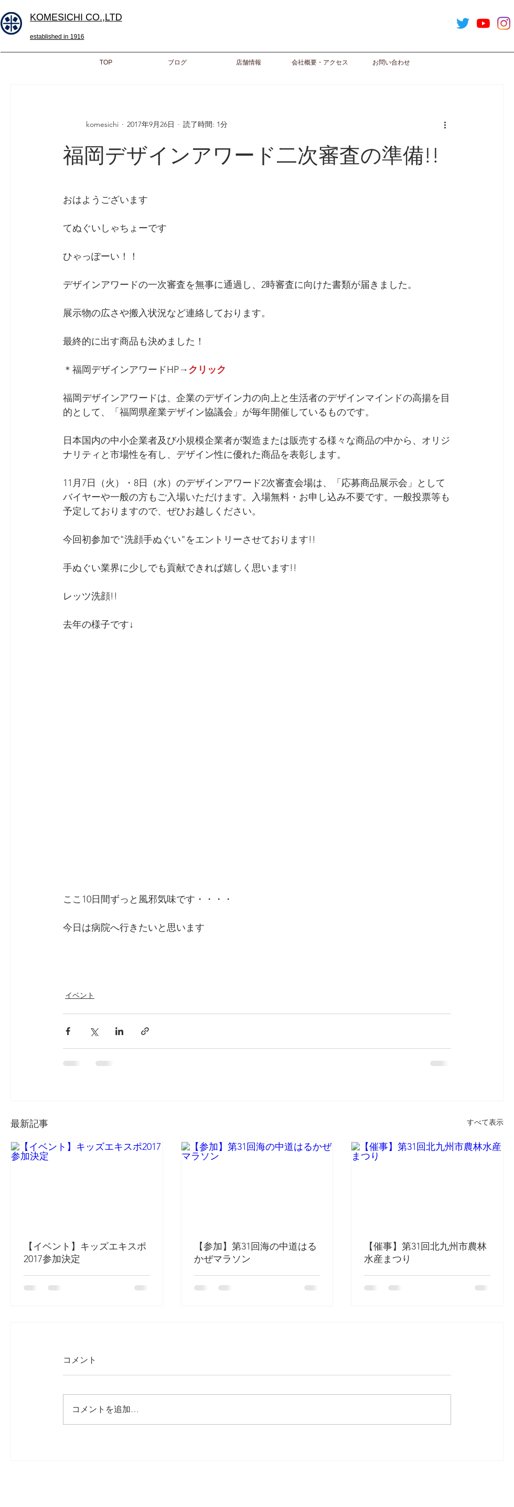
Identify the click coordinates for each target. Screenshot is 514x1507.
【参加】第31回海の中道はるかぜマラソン (255, 1253)
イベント (79, 995)
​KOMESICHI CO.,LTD (76, 17)
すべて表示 (485, 1122)
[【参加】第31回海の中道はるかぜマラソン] (257, 1184)
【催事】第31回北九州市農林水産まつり (425, 1253)
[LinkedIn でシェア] (119, 1031)
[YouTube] (483, 23)
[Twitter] (462, 23)
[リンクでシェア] (145, 1031)
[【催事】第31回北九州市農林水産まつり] (427, 1184)
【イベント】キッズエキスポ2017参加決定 (85, 1253)
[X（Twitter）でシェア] (94, 1031)
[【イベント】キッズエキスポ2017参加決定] (87, 1184)
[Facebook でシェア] (68, 1031)
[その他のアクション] (444, 124)
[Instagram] (503, 23)
